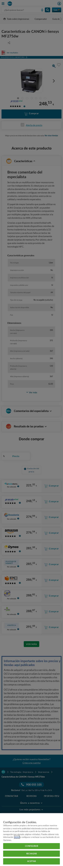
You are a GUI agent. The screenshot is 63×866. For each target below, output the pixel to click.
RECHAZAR (31, 853)
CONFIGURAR (31, 846)
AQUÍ (17, 837)
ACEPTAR (31, 861)
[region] (31, 839)
